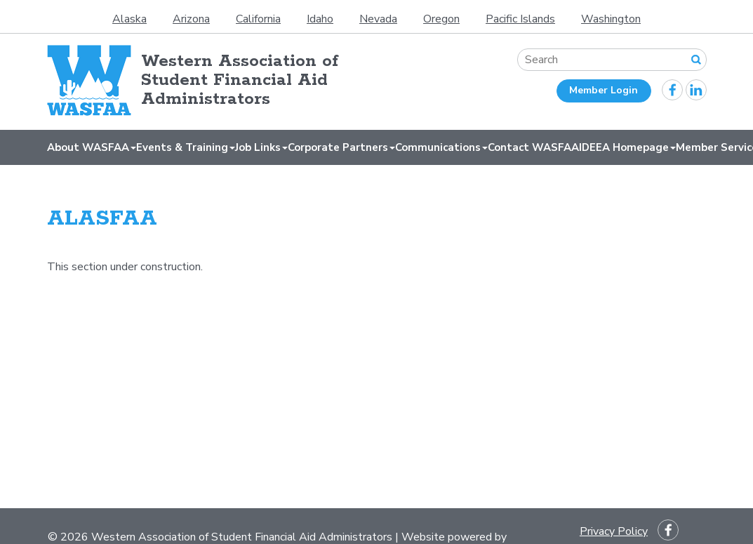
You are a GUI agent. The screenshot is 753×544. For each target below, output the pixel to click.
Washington (611, 19)
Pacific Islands (520, 19)
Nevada (378, 19)
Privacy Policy (614, 531)
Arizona (191, 19)
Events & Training (185, 147)
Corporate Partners (341, 147)
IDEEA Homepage (627, 147)
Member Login (603, 90)
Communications (441, 147)
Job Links (261, 147)
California (258, 19)
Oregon (441, 19)
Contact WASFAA (533, 147)
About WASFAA (91, 147)
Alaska (129, 19)
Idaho (320, 19)
